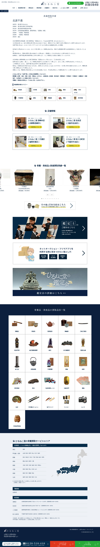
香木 (33, 388)
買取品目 (31, 8)
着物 (62, 98)
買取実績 (39, 8)
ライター (66, 407)
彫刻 (62, 90)
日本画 (32, 90)
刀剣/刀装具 (83, 331)
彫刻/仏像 (83, 350)
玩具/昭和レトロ (50, 388)
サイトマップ (90, 529)
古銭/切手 (66, 388)
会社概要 (74, 8)
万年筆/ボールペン (33, 407)
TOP (13, 8)
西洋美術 (78, 98)
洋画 (47, 90)
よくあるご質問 (65, 8)
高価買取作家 (21, 8)
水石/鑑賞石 (66, 350)
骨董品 (17, 331)
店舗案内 (47, 8)
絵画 (83, 369)
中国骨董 (50, 369)
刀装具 (79, 90)
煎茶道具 (50, 331)
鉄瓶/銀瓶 (33, 369)
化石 (17, 407)
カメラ (83, 407)
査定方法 (55, 8)
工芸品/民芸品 (17, 426)
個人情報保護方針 (74, 529)
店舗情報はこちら (35, 127)
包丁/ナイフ (50, 407)
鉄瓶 (32, 98)
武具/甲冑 (16, 350)
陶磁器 (47, 98)
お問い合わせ (84, 8)
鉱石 (50, 350)
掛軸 (66, 369)
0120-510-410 (11, 536)
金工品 (17, 369)
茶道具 (18, 90)
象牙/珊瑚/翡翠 (33, 350)
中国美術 (18, 98)
